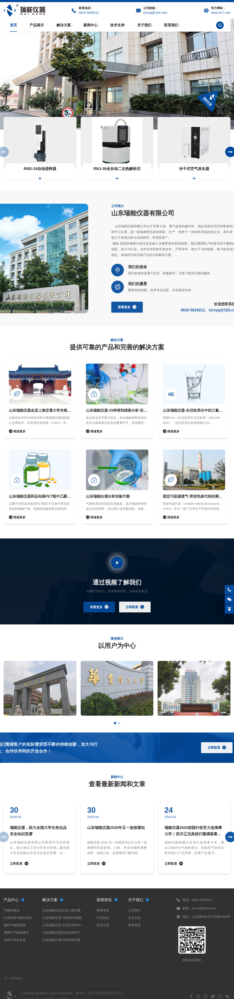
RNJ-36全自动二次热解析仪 (117, 169)
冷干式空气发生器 (194, 169)
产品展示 (37, 25)
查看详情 (40, 178)
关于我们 (144, 25)
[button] (8, 107)
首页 (13, 25)
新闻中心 (90, 25)
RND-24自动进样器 (40, 169)
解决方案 (64, 25)
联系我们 (171, 25)
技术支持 (117, 25)
